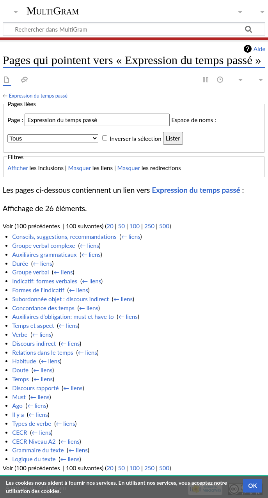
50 (121, 225)
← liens (130, 236)
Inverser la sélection (135, 138)
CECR (19, 432)
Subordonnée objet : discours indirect (60, 298)
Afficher (17, 167)
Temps (20, 378)
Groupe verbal (30, 272)
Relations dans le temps (42, 352)
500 (164, 225)
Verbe (19, 334)
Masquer (79, 167)
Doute (20, 370)
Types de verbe (31, 423)
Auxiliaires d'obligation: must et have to (63, 316)
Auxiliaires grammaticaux (44, 254)
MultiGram (53, 11)
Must (18, 396)
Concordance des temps (43, 307)
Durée (20, 263)
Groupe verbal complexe (43, 245)
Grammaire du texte (38, 450)
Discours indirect (34, 343)
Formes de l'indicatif (38, 289)
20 (110, 225)
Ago (17, 405)
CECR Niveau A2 (33, 441)
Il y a (18, 414)
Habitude (24, 361)
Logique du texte (33, 458)
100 (135, 225)
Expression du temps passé (38, 95)
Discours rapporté (35, 387)
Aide (259, 48)
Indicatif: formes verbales (44, 281)
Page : (15, 119)
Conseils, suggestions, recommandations (64, 236)
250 (149, 225)
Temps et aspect (33, 325)
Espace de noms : (193, 119)
